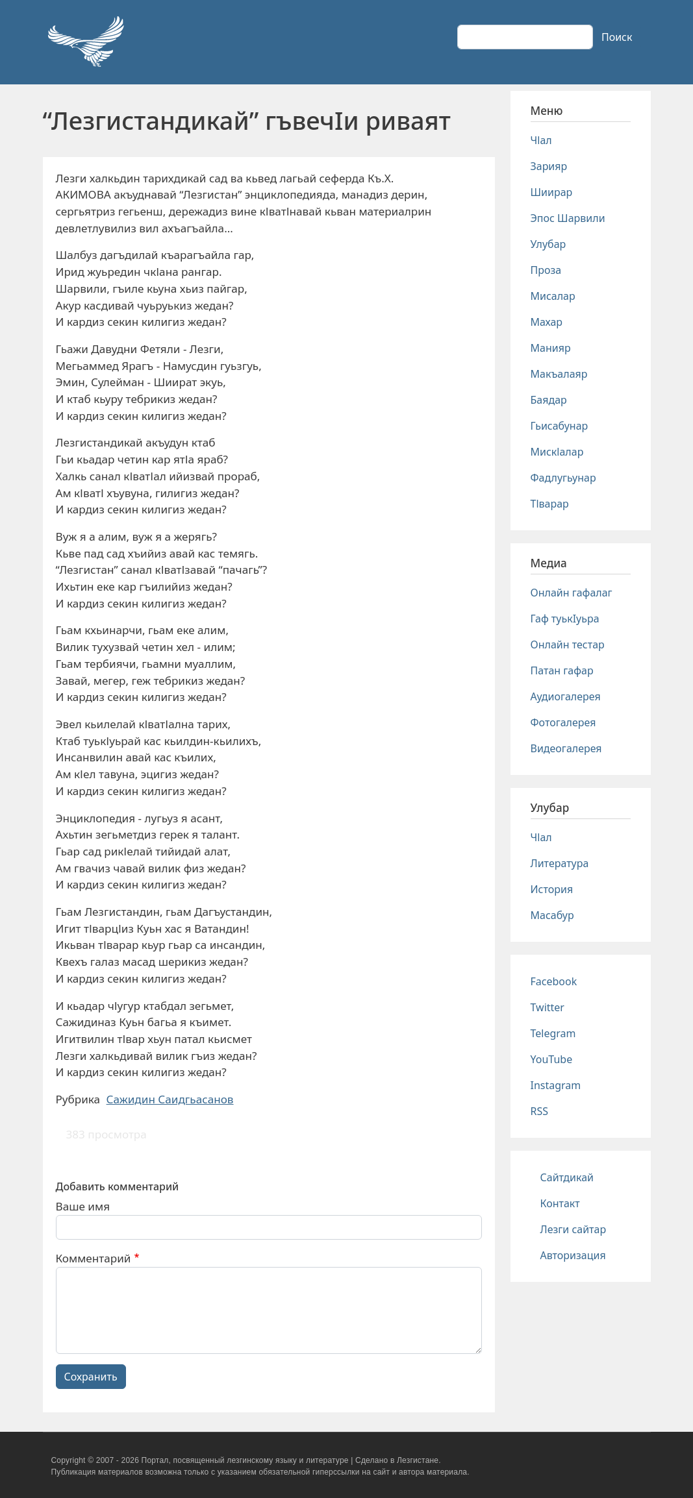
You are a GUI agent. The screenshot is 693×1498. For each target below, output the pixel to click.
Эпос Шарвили (568, 218)
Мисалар (553, 296)
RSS (540, 1111)
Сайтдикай (567, 1177)
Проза (546, 270)
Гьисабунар (559, 426)
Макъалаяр (559, 374)
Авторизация (573, 1255)
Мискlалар (557, 452)
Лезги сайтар (573, 1229)
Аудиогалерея (566, 696)
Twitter (547, 1007)
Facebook (554, 981)
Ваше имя (83, 1206)
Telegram (553, 1033)
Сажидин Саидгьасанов (170, 1099)
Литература (560, 863)
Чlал (541, 140)
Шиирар (552, 192)
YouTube (552, 1059)
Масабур (552, 915)
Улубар (548, 244)
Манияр (551, 348)
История (552, 889)
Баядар (549, 400)
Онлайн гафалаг (571, 592)
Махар (547, 322)
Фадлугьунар (563, 478)
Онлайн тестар (568, 644)
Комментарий (93, 1258)
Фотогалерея (563, 722)
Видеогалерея (566, 748)
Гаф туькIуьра (565, 618)
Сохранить (91, 1376)
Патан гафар (562, 670)
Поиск (617, 37)
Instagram (556, 1085)
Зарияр (549, 166)
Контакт (560, 1203)
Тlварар (550, 504)
